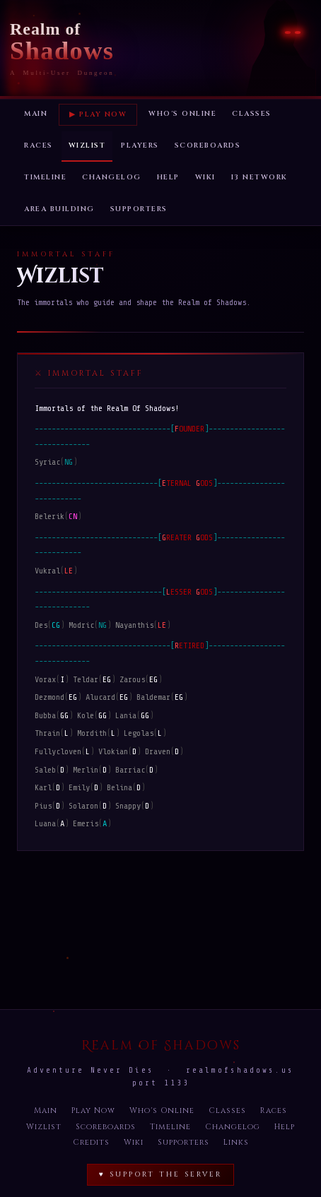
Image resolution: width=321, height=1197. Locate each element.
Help (168, 177)
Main (35, 114)
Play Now (93, 1110)
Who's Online (182, 114)
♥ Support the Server (160, 1174)
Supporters (139, 209)
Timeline (45, 177)
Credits (91, 1142)
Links (236, 1142)
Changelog (111, 177)
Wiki (205, 177)
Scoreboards (208, 145)
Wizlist (87, 145)
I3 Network (259, 177)
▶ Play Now (98, 114)
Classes (252, 114)
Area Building (59, 209)
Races (38, 145)
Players (140, 145)
